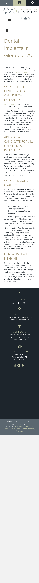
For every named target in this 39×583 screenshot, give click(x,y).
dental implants (22, 72)
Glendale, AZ (19, 359)
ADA (13, 429)
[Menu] (6, 30)
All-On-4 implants (10, 104)
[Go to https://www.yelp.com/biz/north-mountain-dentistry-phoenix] (29, 18)
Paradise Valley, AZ (19, 357)
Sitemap (7, 429)
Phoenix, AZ (20, 354)
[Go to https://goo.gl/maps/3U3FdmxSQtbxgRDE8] (19, 314)
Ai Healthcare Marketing (24, 426)
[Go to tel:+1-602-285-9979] (19, 298)
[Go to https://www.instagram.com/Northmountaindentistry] (22, 18)
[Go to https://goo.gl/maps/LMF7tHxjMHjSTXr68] (25, 18)
